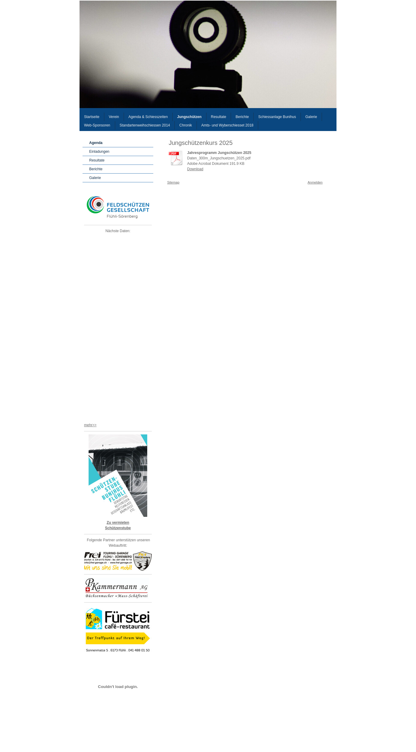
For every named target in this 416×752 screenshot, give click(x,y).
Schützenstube (118, 528)
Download (195, 169)
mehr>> (90, 425)
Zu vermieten (118, 522)
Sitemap (173, 182)
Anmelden (315, 182)
